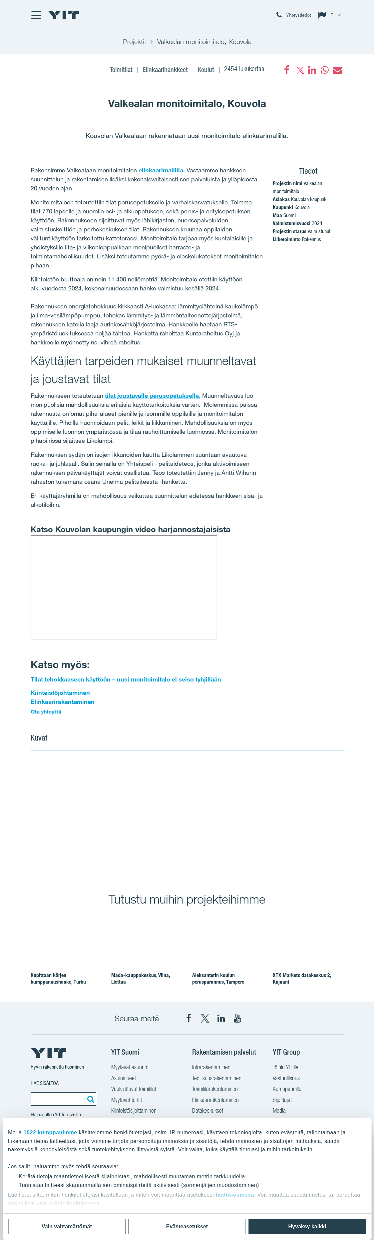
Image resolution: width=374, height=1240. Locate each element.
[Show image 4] (312, 855)
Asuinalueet (123, 1079)
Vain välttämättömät (67, 1226)
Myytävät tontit (126, 1101)
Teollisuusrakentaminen (216, 1079)
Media (279, 1111)
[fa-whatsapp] (324, 70)
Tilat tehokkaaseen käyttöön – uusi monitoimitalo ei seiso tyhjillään (126, 679)
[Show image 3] (249, 855)
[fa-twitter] (299, 70)
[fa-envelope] (337, 70)
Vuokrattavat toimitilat (133, 1090)
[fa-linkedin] (312, 70)
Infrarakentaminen (211, 1068)
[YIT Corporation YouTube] (237, 1018)
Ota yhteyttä (47, 711)
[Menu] (36, 15)
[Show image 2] (281, 798)
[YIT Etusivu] (63, 15)
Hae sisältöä (45, 1083)
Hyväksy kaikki (307, 1226)
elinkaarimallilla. (162, 170)
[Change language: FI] (331, 15)
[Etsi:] (89, 1099)
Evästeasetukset (187, 1226)
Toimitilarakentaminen (215, 1090)
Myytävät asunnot (130, 1068)
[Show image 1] (124, 817)
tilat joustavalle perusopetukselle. (152, 395)
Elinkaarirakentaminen (63, 701)
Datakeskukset (207, 1111)
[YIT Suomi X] (204, 1018)
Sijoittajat (282, 1101)
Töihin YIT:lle (285, 1068)
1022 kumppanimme (50, 1132)
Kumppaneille (287, 1090)
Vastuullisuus (286, 1079)
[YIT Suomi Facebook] (188, 1018)
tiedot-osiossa (234, 1195)
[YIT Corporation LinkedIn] (221, 1018)
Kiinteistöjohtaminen (60, 692)
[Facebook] (286, 70)
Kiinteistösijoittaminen (134, 1111)
